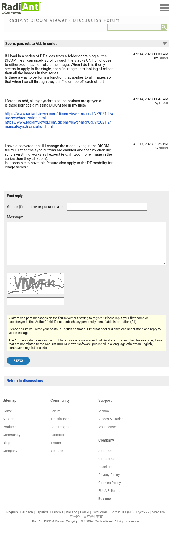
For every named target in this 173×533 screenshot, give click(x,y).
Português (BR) (122, 520)
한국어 (75, 524)
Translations (59, 427)
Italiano (71, 520)
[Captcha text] (35, 309)
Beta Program (60, 435)
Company (10, 459)
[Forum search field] (134, 27)
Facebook (57, 443)
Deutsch (26, 520)
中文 (99, 524)
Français (56, 520)
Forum (55, 419)
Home (7, 419)
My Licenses (107, 435)
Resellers (105, 475)
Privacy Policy (109, 483)
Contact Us (106, 467)
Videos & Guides (110, 427)
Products (9, 435)
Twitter (55, 451)
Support (9, 427)
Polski (84, 520)
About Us (105, 459)
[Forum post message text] (86, 247)
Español (42, 520)
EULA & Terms (109, 499)
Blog (6, 451)
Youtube (56, 459)
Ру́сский (143, 520)
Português (100, 520)
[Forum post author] (107, 207)
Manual (104, 419)
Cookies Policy (109, 491)
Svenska (158, 520)
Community (11, 443)
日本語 (88, 524)
